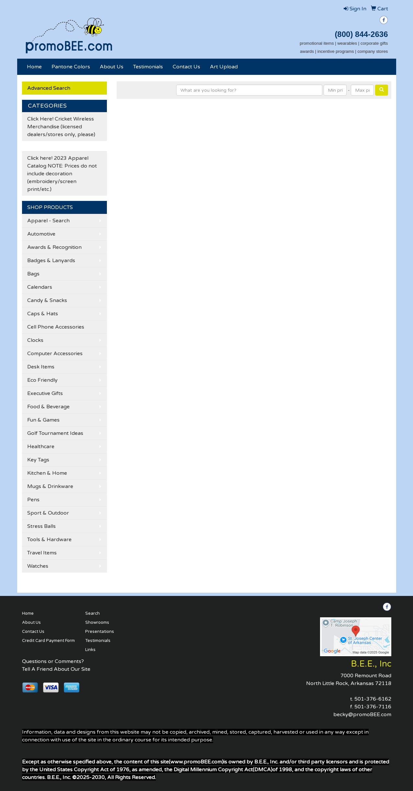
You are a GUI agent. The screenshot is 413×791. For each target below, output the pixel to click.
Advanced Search (48, 88)
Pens (33, 499)
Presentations (99, 631)
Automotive (41, 234)
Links (90, 649)
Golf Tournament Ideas (55, 433)
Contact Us (186, 67)
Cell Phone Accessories (55, 327)
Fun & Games (43, 420)
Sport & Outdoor (48, 513)
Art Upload (224, 67)
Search (92, 613)
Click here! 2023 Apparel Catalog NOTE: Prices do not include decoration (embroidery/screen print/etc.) (62, 173)
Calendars (39, 287)
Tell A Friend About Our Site (56, 669)
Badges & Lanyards (51, 260)
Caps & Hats (42, 313)
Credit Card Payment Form (48, 640)
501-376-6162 (372, 699)
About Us (111, 67)
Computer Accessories (55, 353)
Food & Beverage (48, 406)
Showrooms (97, 622)
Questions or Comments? (53, 661)
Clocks (35, 340)
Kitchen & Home (47, 473)
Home (34, 67)
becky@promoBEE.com (362, 714)
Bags (33, 274)
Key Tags (38, 460)
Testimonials (148, 67)
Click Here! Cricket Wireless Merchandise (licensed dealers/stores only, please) (61, 127)
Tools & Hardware (49, 539)
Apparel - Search (48, 220)
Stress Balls (41, 526)
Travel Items (42, 553)
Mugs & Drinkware (50, 486)
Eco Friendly (42, 380)
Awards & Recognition (54, 247)
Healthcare (40, 446)
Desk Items (40, 367)
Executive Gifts (45, 393)
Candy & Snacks (47, 300)
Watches (37, 566)
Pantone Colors (71, 67)
